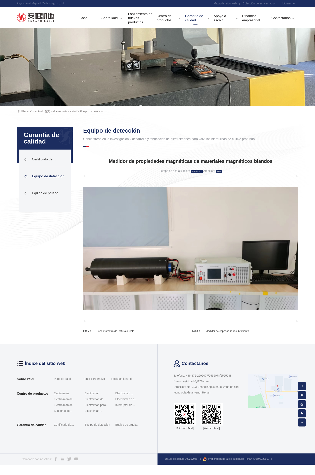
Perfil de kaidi (62, 389)
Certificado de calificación (39, 174)
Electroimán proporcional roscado (61, 404)
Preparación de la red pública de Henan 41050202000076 (246, 470)
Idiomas (288, 4)
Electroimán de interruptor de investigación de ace (128, 410)
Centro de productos (32, 404)
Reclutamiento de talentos (122, 389)
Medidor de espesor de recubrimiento (230, 341)
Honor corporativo (94, 389)
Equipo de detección (97, 121)
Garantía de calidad (67, 121)
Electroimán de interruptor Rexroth (96, 410)
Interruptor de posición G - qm (125, 415)
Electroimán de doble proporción (64, 410)
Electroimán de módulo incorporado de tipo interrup (66, 415)
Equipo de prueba (43, 205)
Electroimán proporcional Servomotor (123, 404)
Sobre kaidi (25, 389)
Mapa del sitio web (223, 4)
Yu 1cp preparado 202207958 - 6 (185, 469)
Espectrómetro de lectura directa (118, 341)
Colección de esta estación (258, 4)
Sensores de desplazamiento (64, 421)
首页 (48, 121)
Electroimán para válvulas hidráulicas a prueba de (97, 415)
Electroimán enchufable (92, 421)
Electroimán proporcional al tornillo (94, 404)
